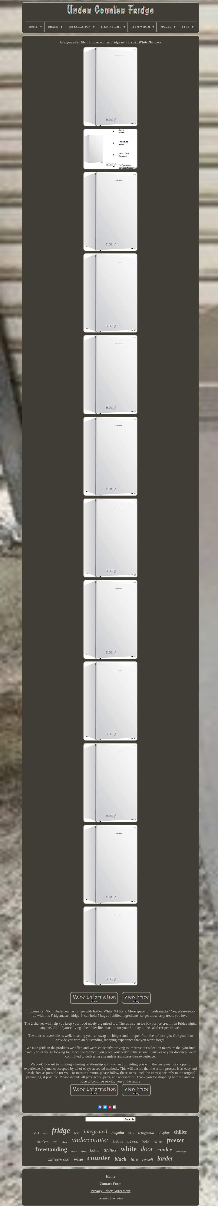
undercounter (90, 1140)
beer (76, 1133)
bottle (94, 1150)
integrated (95, 1131)
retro (83, 1151)
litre (134, 1159)
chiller (180, 1132)
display (164, 1132)
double (158, 1142)
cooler (165, 1149)
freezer (175, 1140)
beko (145, 1142)
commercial (58, 1159)
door (147, 1149)
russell (147, 1159)
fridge (61, 1130)
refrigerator (146, 1133)
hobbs (118, 1141)
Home (110, 1176)
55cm (131, 1133)
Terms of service (110, 1198)
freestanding (51, 1149)
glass (132, 1142)
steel (36, 1133)
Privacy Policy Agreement (110, 1191)
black (120, 1159)
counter (98, 1158)
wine (78, 1159)
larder (165, 1158)
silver (64, 1142)
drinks (110, 1150)
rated (74, 1151)
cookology (181, 1151)
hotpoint (118, 1133)
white (129, 1149)
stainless (42, 1142)
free (55, 1142)
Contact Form (110, 1184)
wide (45, 1133)
